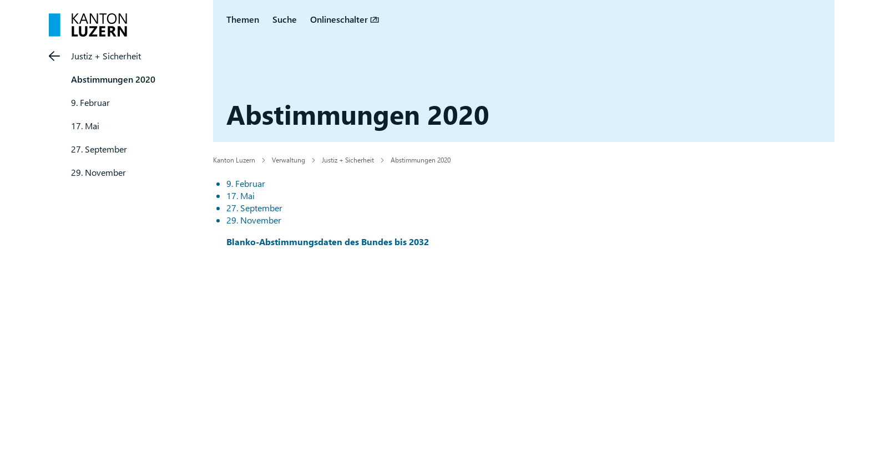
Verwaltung (288, 159)
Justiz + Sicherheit (106, 56)
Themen (242, 19)
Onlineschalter (339, 19)
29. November (98, 172)
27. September (99, 149)
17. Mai (85, 125)
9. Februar (90, 102)
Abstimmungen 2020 (113, 79)
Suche (284, 19)
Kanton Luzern (234, 159)
